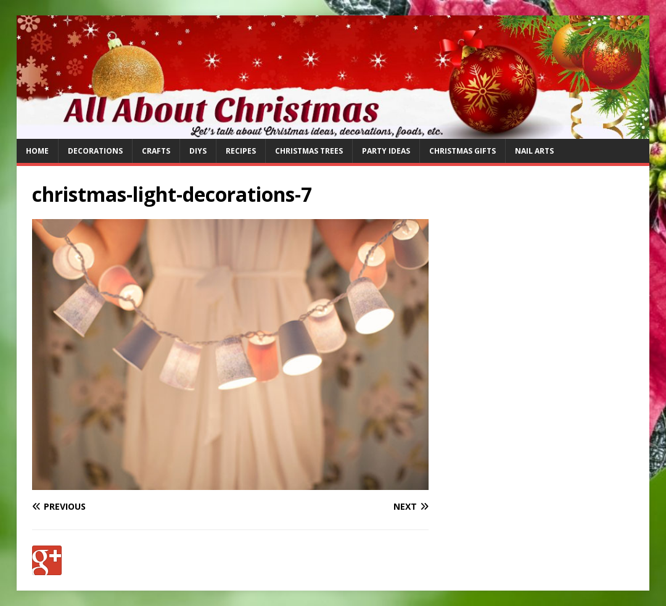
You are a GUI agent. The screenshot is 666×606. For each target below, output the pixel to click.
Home (37, 151)
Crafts (156, 151)
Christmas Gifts (462, 151)
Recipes (241, 151)
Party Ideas (386, 151)
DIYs (198, 151)
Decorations (95, 151)
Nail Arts (534, 151)
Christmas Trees (309, 151)
